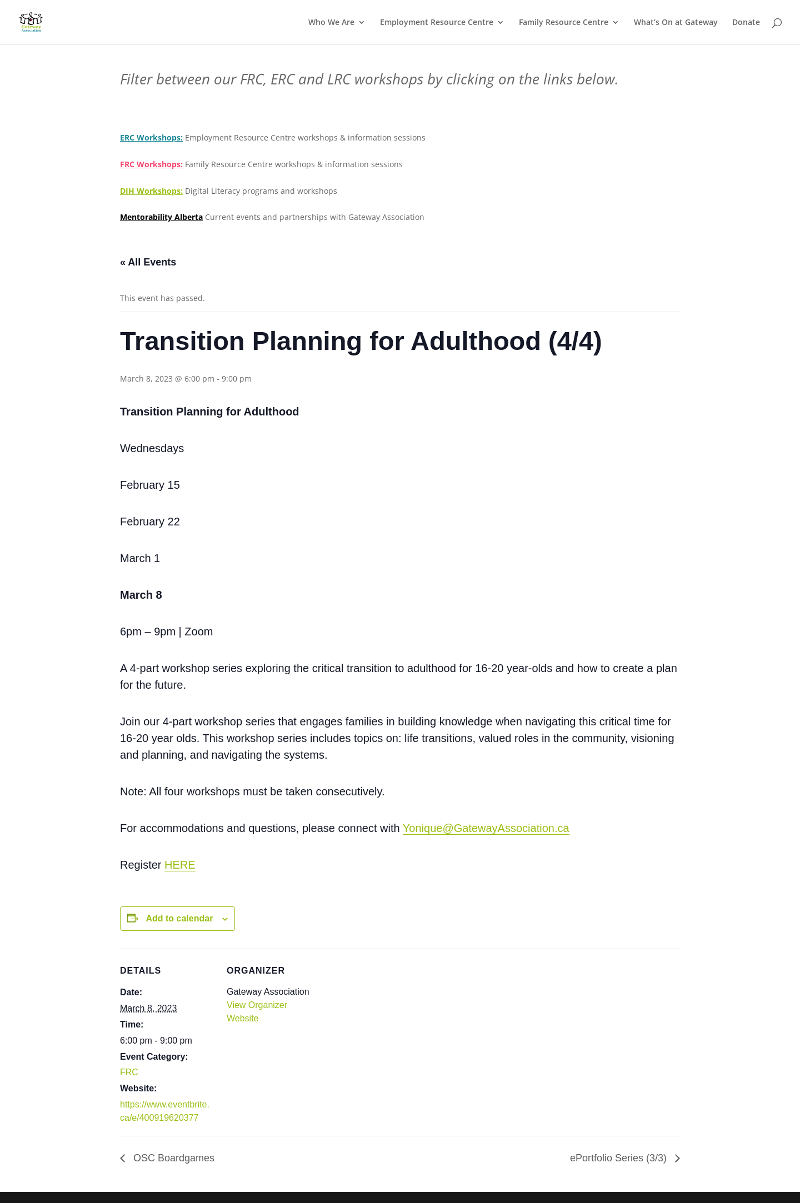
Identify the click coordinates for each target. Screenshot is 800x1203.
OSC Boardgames (172, 1158)
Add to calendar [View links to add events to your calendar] (179, 918)
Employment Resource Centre (436, 22)
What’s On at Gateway (676, 22)
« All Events (148, 262)
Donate (746, 22)
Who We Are (331, 22)
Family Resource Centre (563, 22)
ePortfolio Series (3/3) (619, 1158)
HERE (180, 865)
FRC (129, 1072)
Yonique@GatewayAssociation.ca (486, 828)
